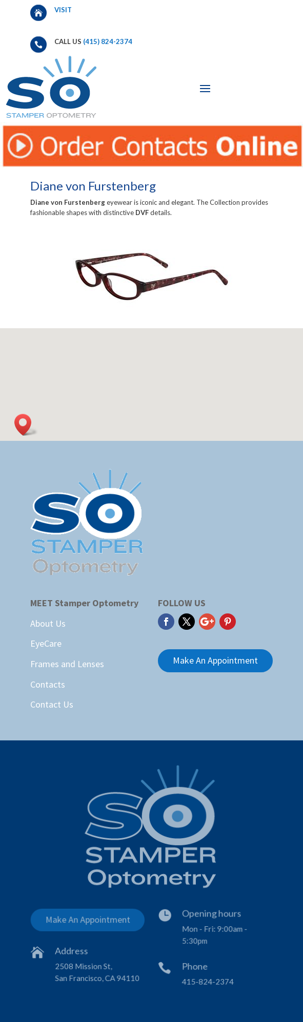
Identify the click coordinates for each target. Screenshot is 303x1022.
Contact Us (51, 704)
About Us (48, 623)
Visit (63, 10)
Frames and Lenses (67, 664)
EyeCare (46, 643)
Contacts (47, 684)
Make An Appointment (215, 660)
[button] (26, 425)
